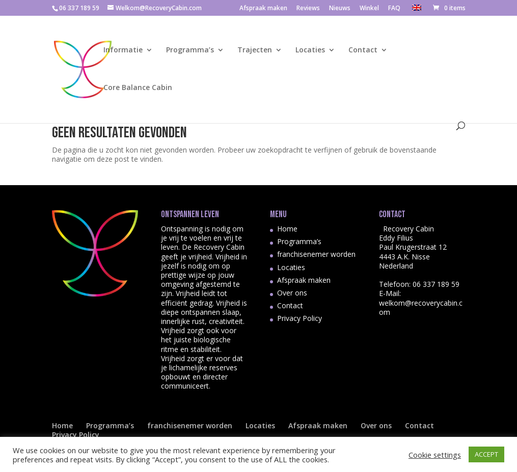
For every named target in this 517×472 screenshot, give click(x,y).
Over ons (292, 293)
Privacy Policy (299, 318)
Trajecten (254, 50)
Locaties (310, 50)
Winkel (369, 8)
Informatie (123, 50)
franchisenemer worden (316, 254)
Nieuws (339, 8)
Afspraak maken (263, 8)
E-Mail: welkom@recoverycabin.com (420, 302)
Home (287, 228)
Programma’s (190, 50)
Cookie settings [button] (435, 454)
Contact (362, 50)
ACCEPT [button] (486, 454)
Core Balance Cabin (137, 88)
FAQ (394, 8)
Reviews (308, 8)
